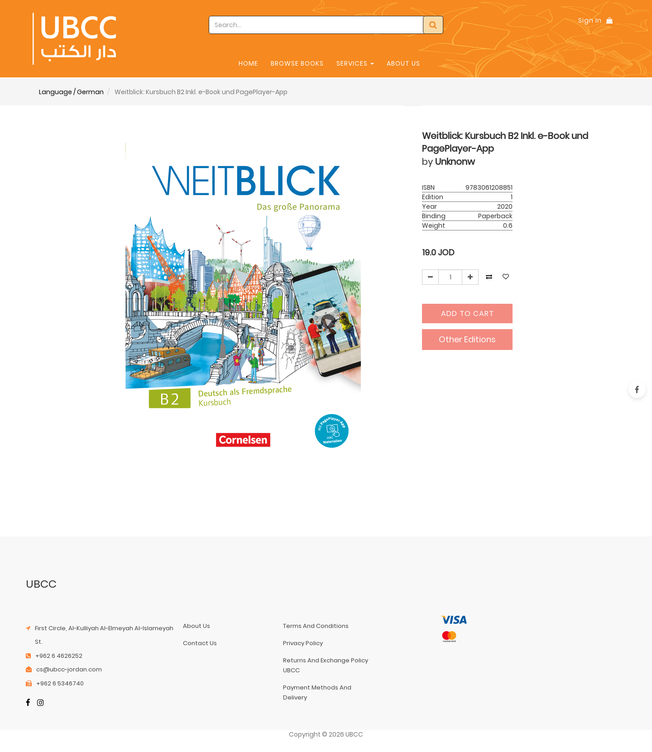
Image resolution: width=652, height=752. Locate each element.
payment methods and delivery (317, 692)
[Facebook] (28, 703)
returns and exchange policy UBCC (325, 665)
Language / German (71, 91)
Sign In (590, 20)
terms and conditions (316, 626)
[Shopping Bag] (609, 20)
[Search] (433, 25)
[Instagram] (40, 703)
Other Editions (467, 339)
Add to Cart (467, 313)
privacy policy (303, 643)
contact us (200, 643)
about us (196, 626)
